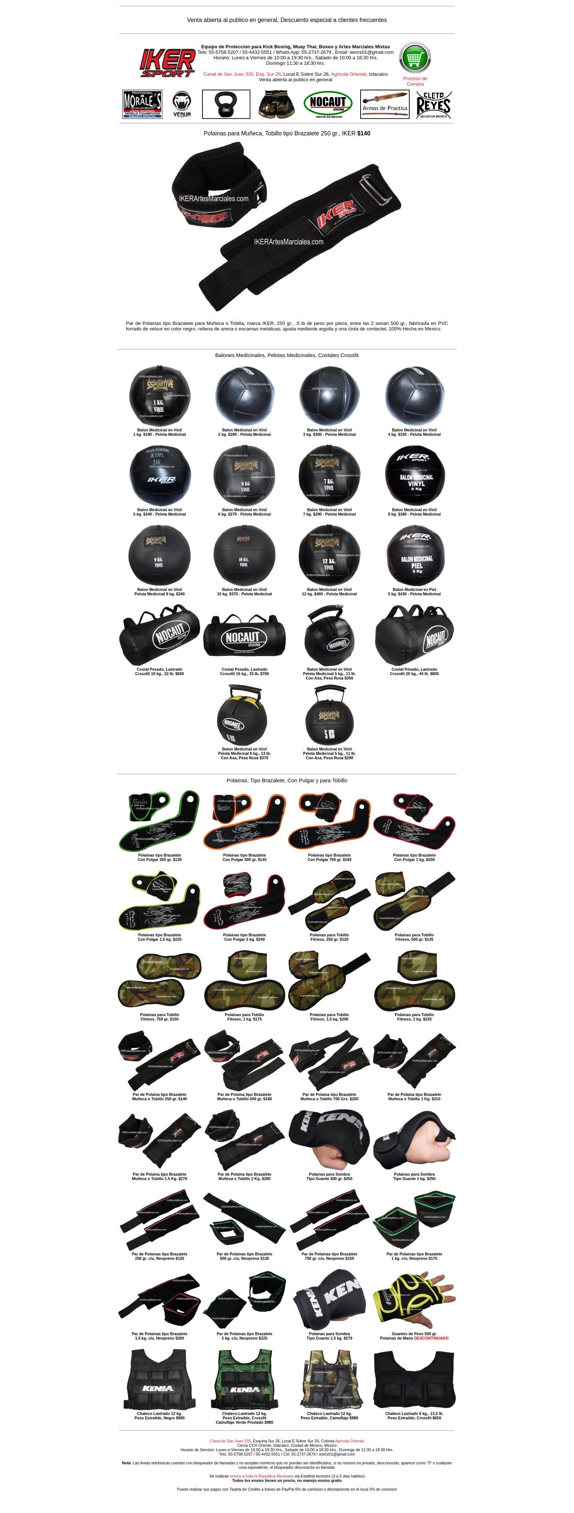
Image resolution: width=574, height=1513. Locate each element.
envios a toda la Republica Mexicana (262, 1476)
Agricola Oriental (348, 74)
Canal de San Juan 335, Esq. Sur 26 (242, 74)
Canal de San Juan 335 (230, 1441)
